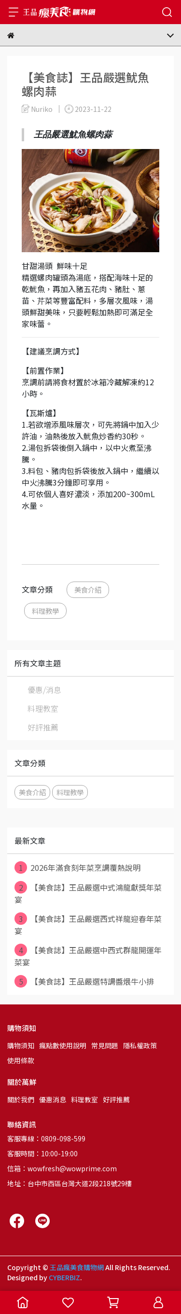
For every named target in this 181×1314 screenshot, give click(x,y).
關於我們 (20, 1099)
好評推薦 (43, 727)
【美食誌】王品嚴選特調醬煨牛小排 (84, 981)
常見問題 (104, 1045)
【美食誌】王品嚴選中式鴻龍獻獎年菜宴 (88, 893)
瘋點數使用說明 (62, 1045)
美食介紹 (87, 589)
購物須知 (20, 1045)
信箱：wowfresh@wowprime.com (62, 1168)
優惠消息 (52, 1099)
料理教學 (45, 611)
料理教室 (43, 708)
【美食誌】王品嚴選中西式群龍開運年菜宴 (88, 956)
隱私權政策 (140, 1045)
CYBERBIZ (64, 1277)
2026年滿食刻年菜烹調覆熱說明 (77, 867)
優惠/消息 (44, 689)
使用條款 (20, 1060)
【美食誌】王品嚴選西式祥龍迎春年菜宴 (88, 924)
